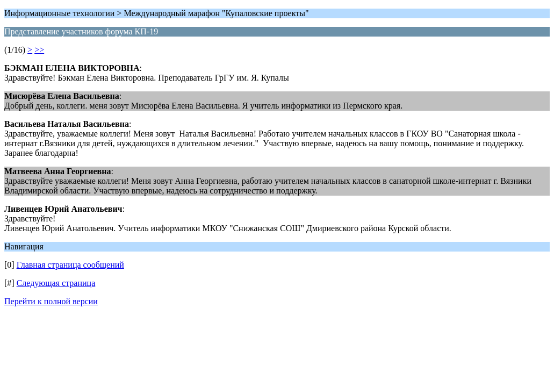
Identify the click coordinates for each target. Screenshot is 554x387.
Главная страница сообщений (70, 264)
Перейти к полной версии (51, 301)
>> (39, 49)
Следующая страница (56, 283)
